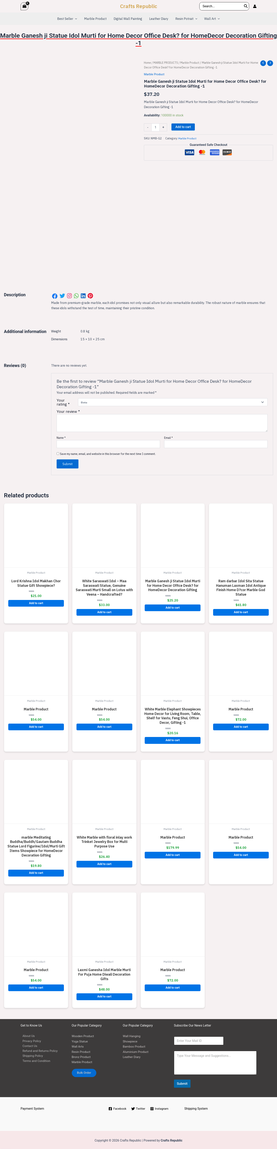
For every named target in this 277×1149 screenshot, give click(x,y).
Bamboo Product (134, 1045)
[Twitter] (138, 1107)
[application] (77, 19)
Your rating (63, 401)
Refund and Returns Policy (39, 1050)
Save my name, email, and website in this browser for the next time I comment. (108, 452)
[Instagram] (159, 1107)
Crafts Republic (138, 6)
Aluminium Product (136, 1050)
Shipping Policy (31, 1055)
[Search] (246, 6)
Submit (182, 1082)
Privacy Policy (30, 1040)
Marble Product (194, 62)
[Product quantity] (155, 127)
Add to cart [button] (36, 601)
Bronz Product (82, 1055)
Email (168, 436)
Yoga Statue (80, 1040)
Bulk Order (85, 1072)
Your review (68, 410)
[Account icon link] (255, 6)
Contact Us (28, 1045)
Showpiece (130, 1040)
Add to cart (183, 127)
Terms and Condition (35, 1061)
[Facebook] (117, 1107)
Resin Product (81, 1050)
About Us (27, 1035)
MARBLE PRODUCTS (167, 62)
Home (148, 62)
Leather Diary (132, 1055)
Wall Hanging (132, 1035)
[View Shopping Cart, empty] (25, 6)
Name (61, 436)
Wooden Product (83, 1035)
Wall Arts (78, 1045)
